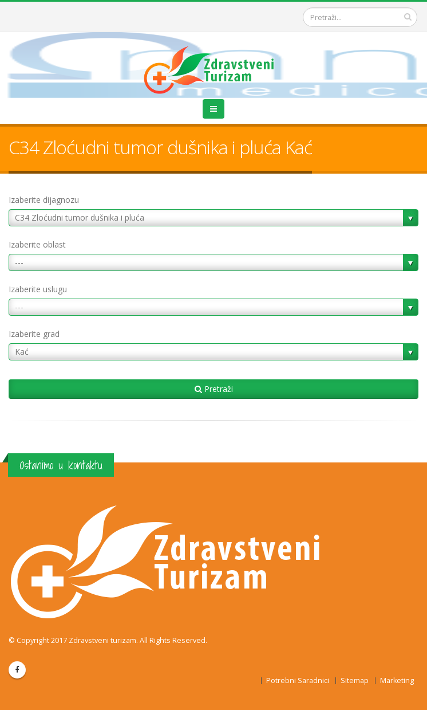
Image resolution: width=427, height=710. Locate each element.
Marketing (397, 680)
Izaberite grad (34, 333)
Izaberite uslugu (38, 289)
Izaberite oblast (37, 244)
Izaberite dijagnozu (44, 199)
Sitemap (355, 680)
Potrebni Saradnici (297, 680)
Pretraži (214, 388)
